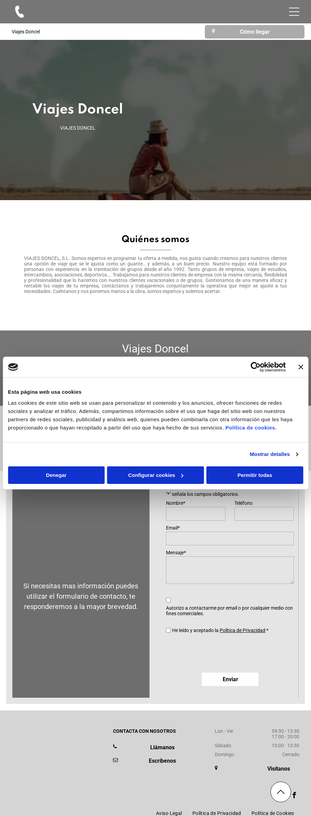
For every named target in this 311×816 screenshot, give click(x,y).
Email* (173, 528)
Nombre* (175, 503)
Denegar (56, 475)
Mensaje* (176, 552)
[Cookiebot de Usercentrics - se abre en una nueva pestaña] (255, 367)
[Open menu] (294, 12)
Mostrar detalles (270, 454)
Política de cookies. (251, 428)
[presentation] (218, 652)
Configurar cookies (156, 475)
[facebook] (294, 796)
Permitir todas (254, 475)
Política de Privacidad (242, 630)
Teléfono (243, 503)
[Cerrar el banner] (300, 367)
